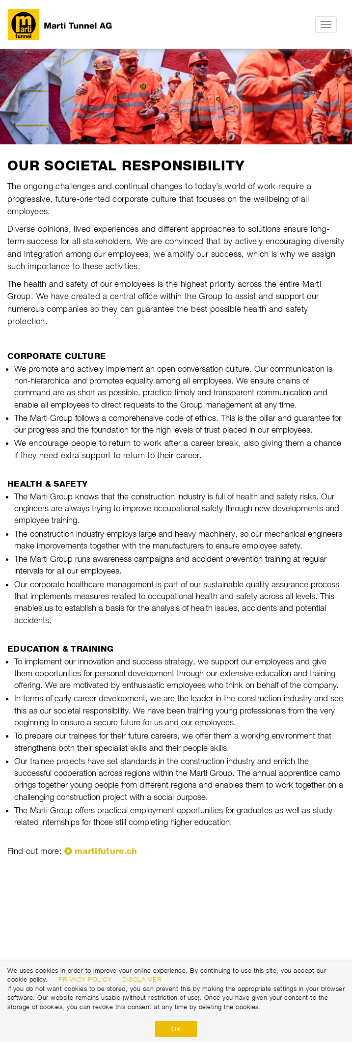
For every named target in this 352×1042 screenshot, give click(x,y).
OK (176, 1029)
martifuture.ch (106, 851)
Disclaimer (142, 979)
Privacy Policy (84, 979)
